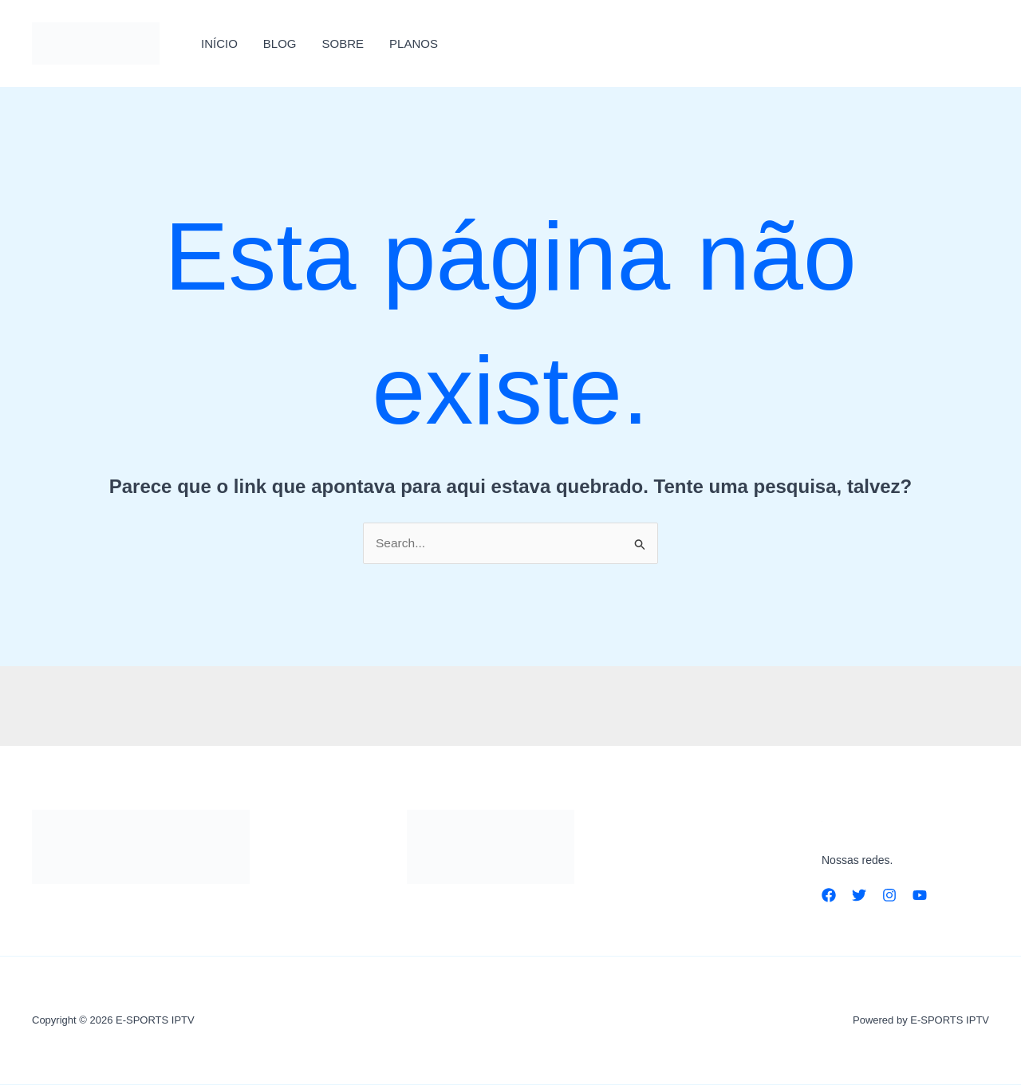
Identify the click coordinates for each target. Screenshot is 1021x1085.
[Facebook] (829, 895)
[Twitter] (859, 895)
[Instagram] (889, 895)
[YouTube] (920, 895)
